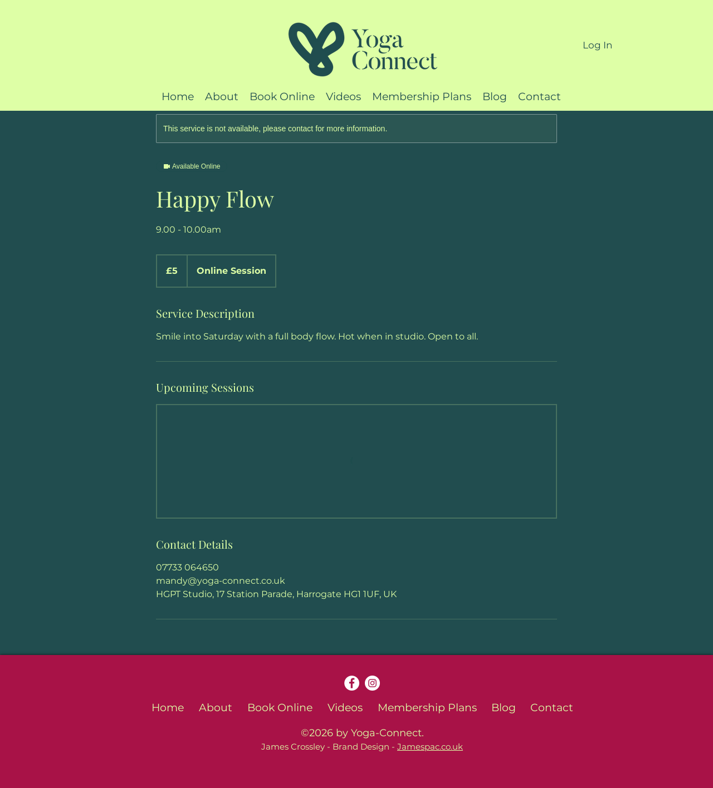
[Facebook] (351, 683)
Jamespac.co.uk (430, 746)
